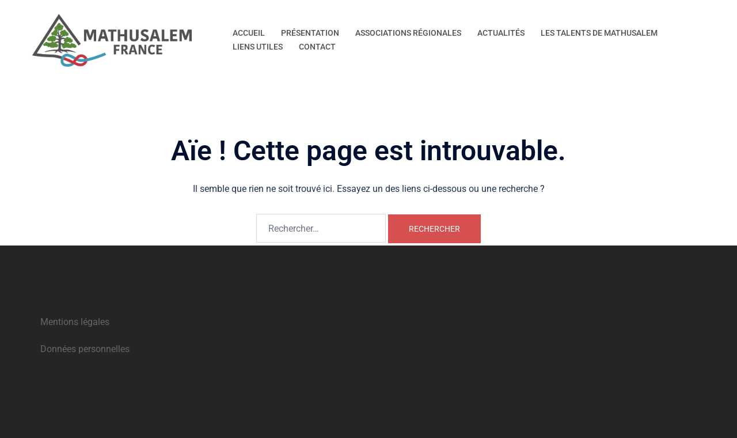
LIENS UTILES (258, 46)
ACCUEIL (249, 32)
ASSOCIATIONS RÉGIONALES (408, 32)
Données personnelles (85, 348)
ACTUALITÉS (501, 32)
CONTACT (317, 46)
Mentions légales (74, 321)
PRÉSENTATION (310, 32)
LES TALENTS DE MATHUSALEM (599, 32)
